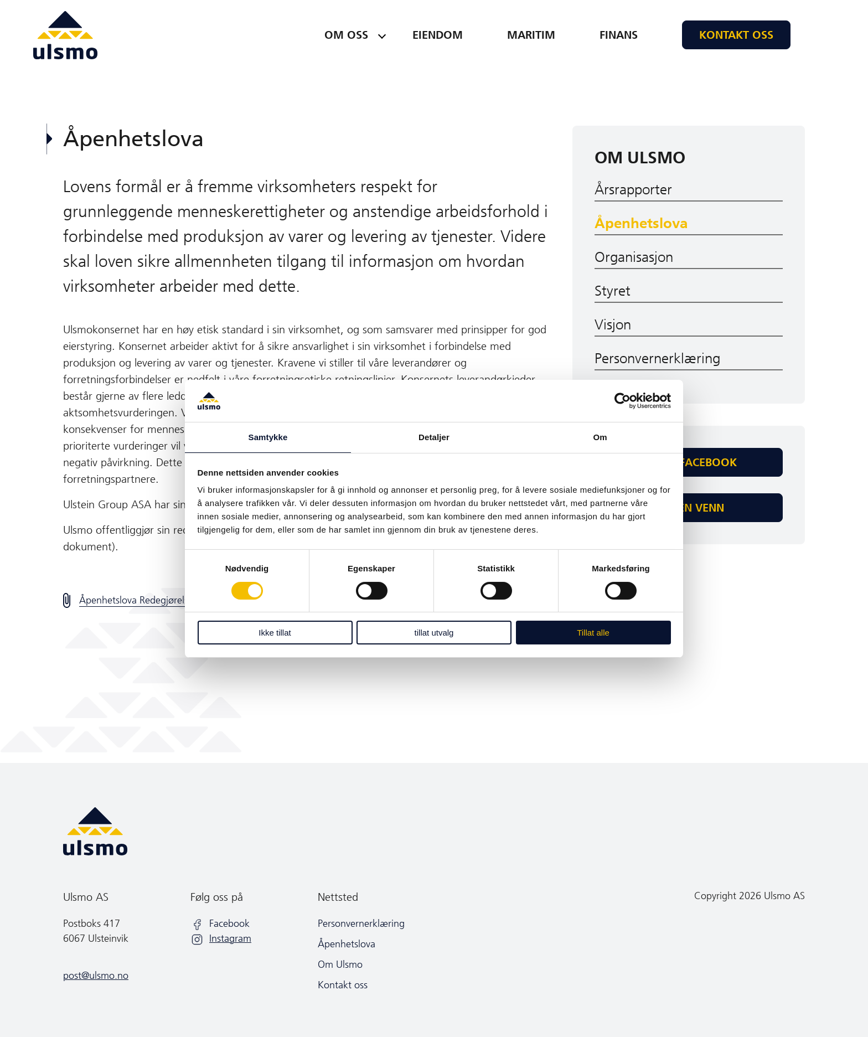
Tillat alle (593, 632)
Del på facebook (688, 462)
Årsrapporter (633, 189)
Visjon (613, 324)
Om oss (346, 35)
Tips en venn (688, 507)
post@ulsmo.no (95, 975)
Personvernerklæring (657, 358)
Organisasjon (634, 257)
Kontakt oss (736, 35)
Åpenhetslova (641, 223)
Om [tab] (600, 437)
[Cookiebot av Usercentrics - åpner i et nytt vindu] (622, 401)
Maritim (531, 35)
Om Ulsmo (640, 158)
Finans (619, 35)
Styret (613, 291)
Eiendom (437, 35)
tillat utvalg (434, 632)
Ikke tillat (275, 632)
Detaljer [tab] (434, 437)
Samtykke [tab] (268, 437)
